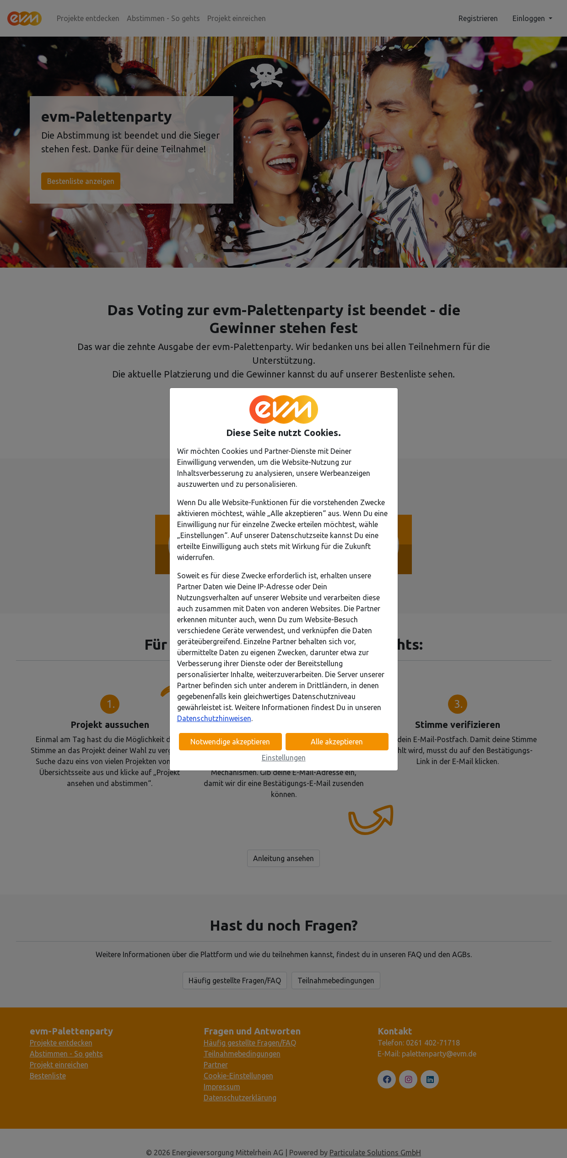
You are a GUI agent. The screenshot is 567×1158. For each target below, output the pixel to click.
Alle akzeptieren (337, 742)
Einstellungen (284, 758)
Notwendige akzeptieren (230, 742)
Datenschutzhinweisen (214, 718)
